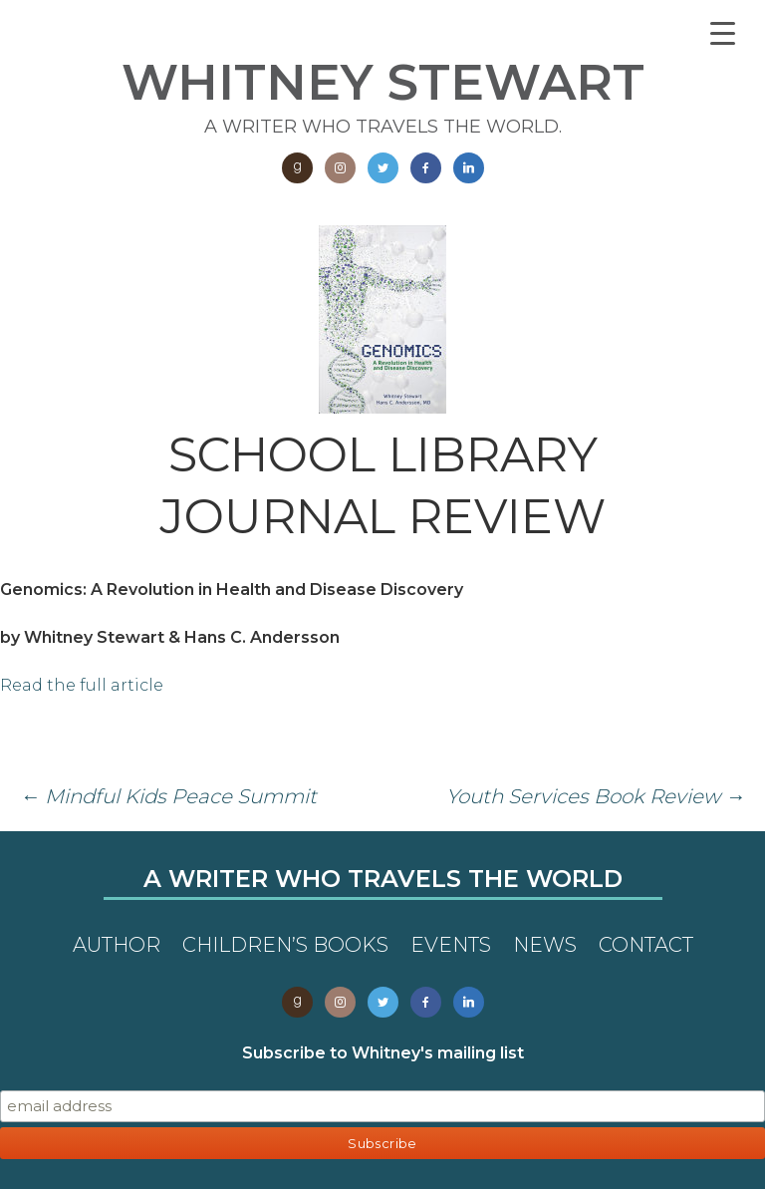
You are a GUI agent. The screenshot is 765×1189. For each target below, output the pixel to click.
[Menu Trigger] (722, 32)
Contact (646, 945)
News (545, 945)
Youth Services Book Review (595, 796)
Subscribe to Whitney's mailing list (383, 1052)
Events (450, 945)
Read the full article (81, 685)
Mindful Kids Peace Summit (168, 796)
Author (116, 945)
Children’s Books (285, 945)
